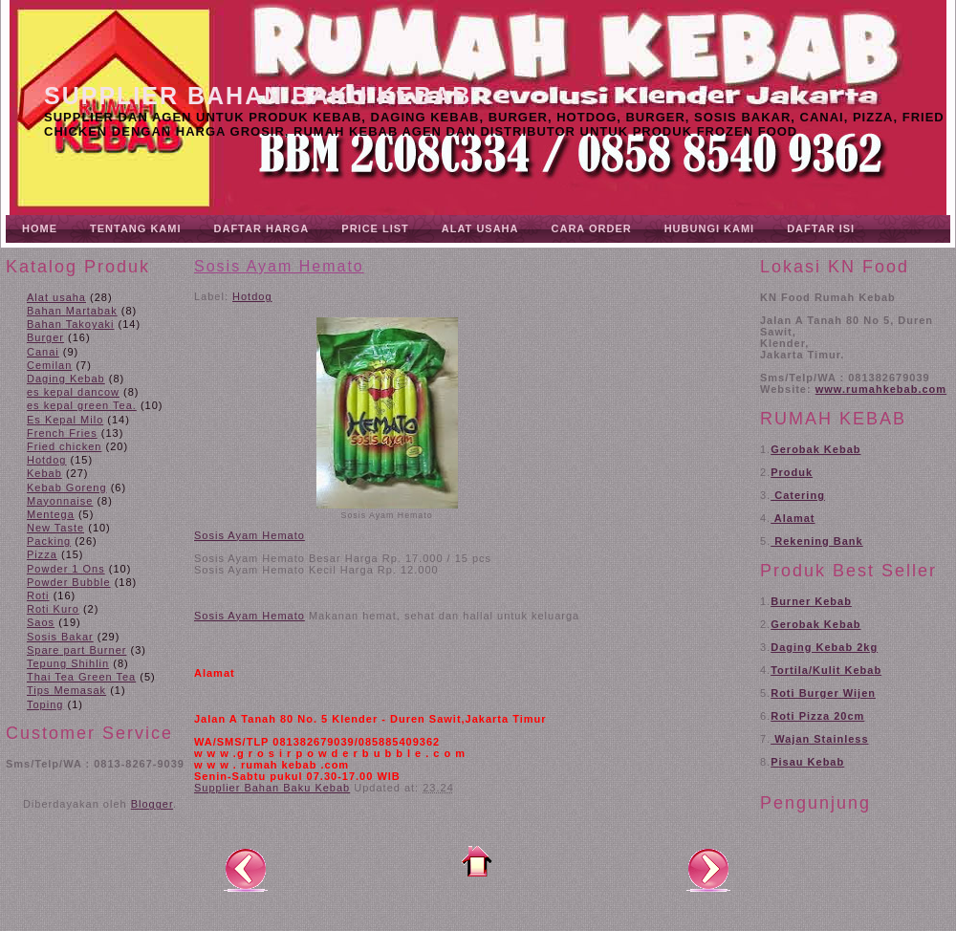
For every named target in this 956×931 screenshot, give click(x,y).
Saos (40, 622)
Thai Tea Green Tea (81, 676)
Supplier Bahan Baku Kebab (257, 95)
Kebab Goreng (67, 487)
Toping (45, 704)
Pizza (42, 554)
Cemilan (49, 365)
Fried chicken (64, 446)
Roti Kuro (53, 609)
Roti (38, 595)
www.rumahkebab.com (880, 389)
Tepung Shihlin (68, 663)
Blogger (152, 804)
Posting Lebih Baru (246, 869)
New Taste (55, 527)
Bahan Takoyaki (70, 324)
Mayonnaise (60, 501)
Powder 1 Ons (66, 568)
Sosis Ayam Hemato (279, 266)
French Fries (62, 433)
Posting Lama (708, 869)
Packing (49, 541)
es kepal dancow (73, 392)
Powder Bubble (69, 582)
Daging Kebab (66, 378)
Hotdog (46, 460)
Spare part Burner (76, 650)
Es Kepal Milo (65, 419)
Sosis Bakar (60, 636)
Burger (45, 337)
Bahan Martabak (72, 310)
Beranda (477, 861)
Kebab (44, 473)
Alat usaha (56, 297)
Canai (43, 351)
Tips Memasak (66, 690)
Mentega (51, 514)
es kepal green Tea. (82, 405)
